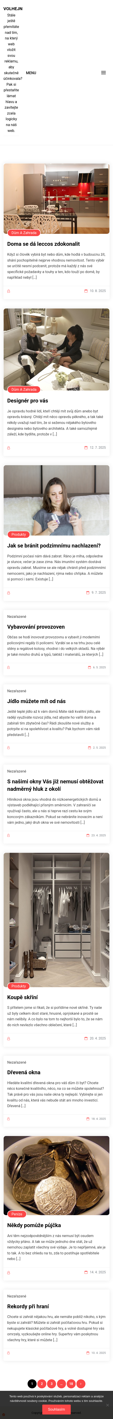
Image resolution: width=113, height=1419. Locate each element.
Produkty (19, 534)
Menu (31, 73)
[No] (107, 1405)
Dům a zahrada (24, 233)
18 (71, 1384)
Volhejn (11, 8)
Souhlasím (56, 1409)
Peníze (17, 1214)
